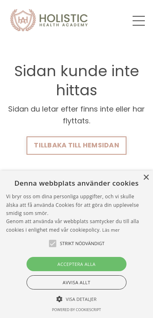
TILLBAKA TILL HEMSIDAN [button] (76, 145)
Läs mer (111, 230)
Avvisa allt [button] (77, 282)
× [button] (146, 178)
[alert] (76, 244)
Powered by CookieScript (76, 309)
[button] (76, 299)
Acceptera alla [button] (76, 264)
